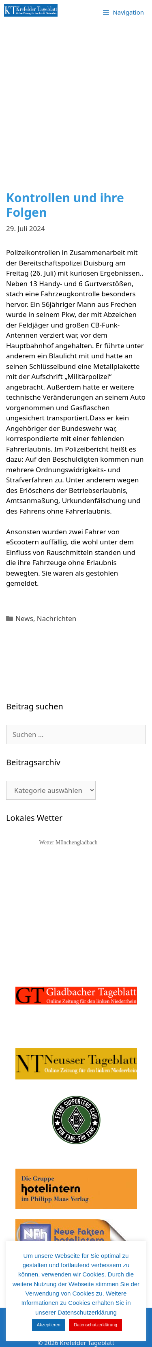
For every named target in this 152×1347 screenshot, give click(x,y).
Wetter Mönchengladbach (68, 842)
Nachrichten (56, 618)
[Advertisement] (76, 110)
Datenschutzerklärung (95, 1324)
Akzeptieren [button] (48, 1324)
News (24, 618)
